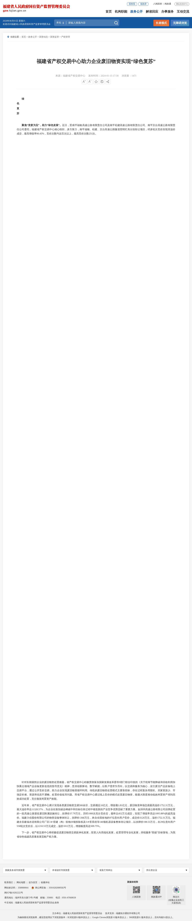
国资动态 (43, 37)
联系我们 (8, 882)
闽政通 (168, 4)
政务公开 (136, 11)
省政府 (143, 4)
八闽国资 (157, 4)
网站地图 (21, 882)
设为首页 (33, 882)
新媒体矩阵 (132, 882)
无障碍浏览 (180, 23)
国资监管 (54, 37)
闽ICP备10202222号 (13, 893)
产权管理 (65, 37)
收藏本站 (45, 882)
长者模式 (161, 23)
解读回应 (152, 11)
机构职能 (121, 11)
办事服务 (167, 11)
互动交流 (183, 11)
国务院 (132, 4)
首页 (109, 11)
